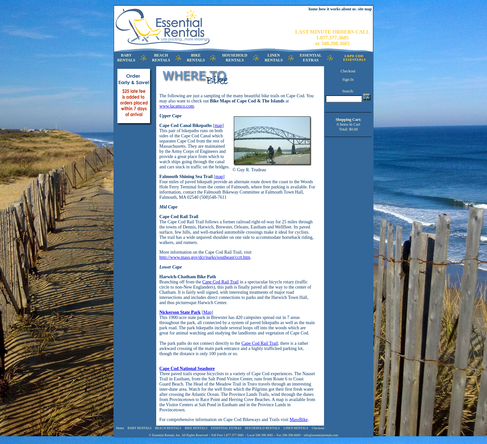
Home (120, 428)
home (313, 9)
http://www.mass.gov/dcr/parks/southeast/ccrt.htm (204, 257)
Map (207, 312)
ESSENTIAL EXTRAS (226, 428)
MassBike (299, 419)
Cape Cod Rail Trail (220, 282)
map (218, 125)
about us (349, 9)
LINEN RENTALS (295, 428)
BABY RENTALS (139, 428)
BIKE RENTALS (196, 428)
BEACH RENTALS (168, 428)
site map (365, 9)
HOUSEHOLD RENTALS (262, 428)
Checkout (348, 71)
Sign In (348, 79)
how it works (330, 9)
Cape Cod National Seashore (187, 368)
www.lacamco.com (176, 106)
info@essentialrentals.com (321, 435)
